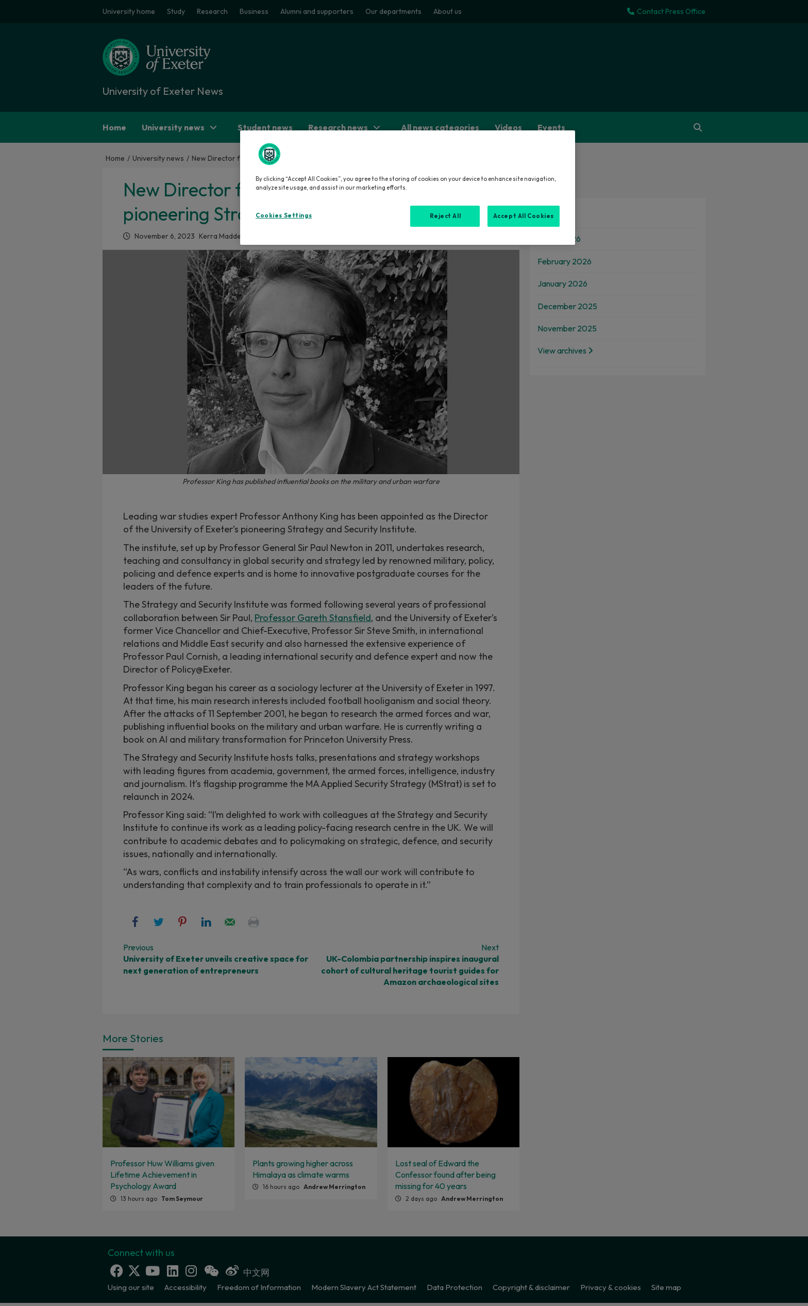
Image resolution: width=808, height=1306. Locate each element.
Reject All (445, 216)
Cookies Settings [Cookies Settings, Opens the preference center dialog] (284, 215)
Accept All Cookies (523, 216)
